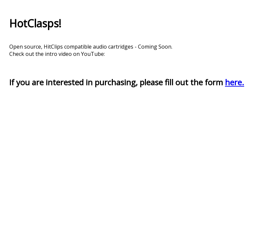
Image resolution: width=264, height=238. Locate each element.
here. (234, 82)
